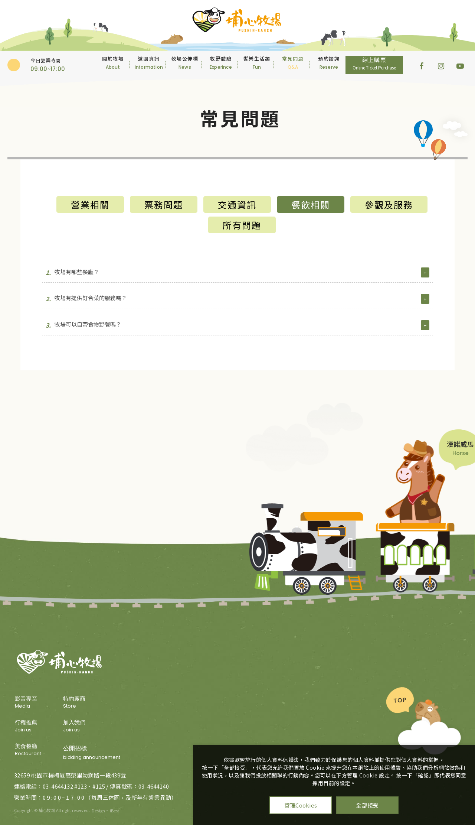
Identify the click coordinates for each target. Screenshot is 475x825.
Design (98, 810)
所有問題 (242, 224)
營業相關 (90, 204)
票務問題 (163, 204)
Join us (28, 726)
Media (28, 702)
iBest (114, 810)
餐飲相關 (310, 204)
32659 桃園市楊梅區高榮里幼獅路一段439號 (70, 775)
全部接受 (367, 805)
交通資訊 (237, 204)
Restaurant (28, 750)
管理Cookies (300, 805)
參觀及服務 (389, 204)
